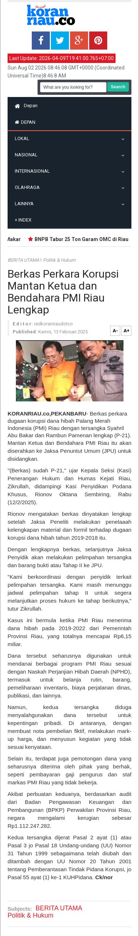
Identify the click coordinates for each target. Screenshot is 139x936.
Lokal (24, 138)
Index (23, 220)
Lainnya (26, 203)
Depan (26, 105)
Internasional (34, 171)
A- (115, 330)
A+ (126, 330)
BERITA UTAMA (24, 260)
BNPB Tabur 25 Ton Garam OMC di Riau (83, 239)
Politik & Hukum (59, 260)
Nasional (28, 155)
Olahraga (29, 187)
